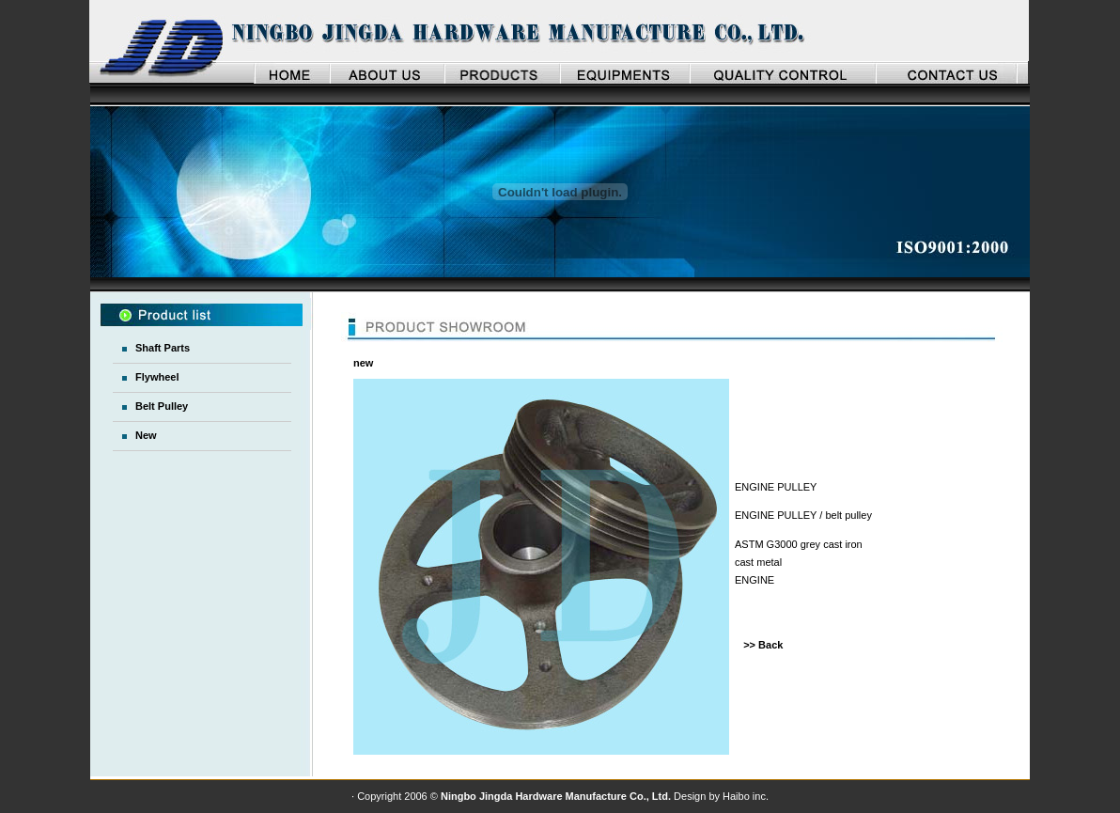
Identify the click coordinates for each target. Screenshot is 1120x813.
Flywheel (157, 377)
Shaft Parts (162, 347)
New (146, 435)
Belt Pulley (161, 406)
